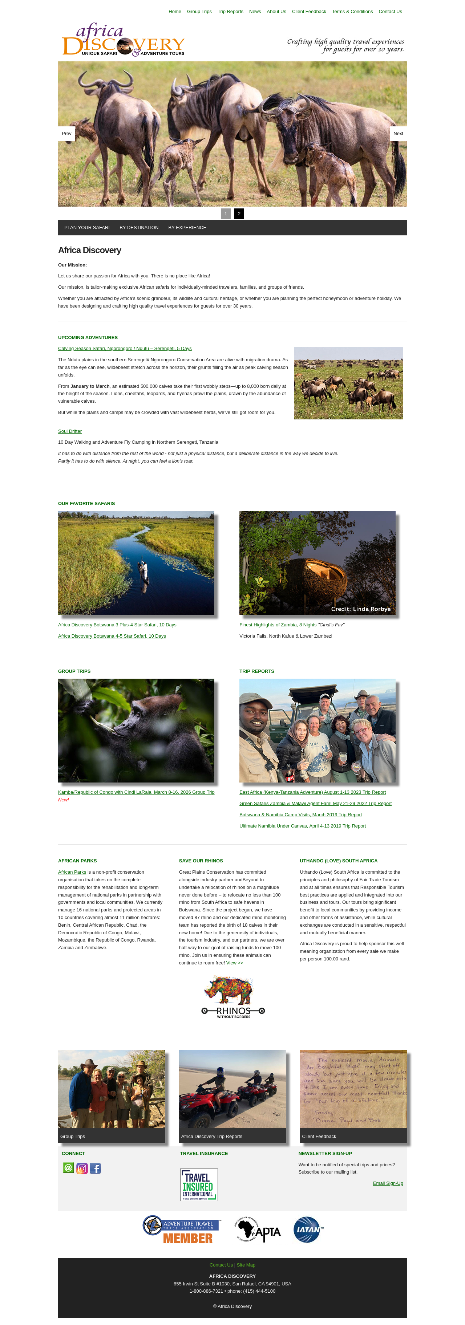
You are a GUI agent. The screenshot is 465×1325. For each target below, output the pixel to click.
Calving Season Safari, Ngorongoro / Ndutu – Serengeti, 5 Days (125, 348)
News (255, 11)
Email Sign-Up (388, 1183)
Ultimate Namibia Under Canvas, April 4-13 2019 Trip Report (302, 826)
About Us (276, 11)
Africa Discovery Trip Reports (211, 1136)
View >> (234, 963)
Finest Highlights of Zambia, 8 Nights (277, 624)
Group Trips (199, 11)
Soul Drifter (70, 431)
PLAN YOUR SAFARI (86, 227)
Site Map (246, 1265)
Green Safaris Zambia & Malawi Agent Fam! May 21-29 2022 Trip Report (315, 803)
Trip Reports (230, 11)
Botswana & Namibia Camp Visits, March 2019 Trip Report (300, 814)
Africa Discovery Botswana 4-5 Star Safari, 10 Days (112, 636)
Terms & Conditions (352, 11)
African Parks (72, 872)
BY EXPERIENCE (186, 227)
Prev (67, 133)
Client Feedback (309, 11)
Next (398, 133)
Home (175, 11)
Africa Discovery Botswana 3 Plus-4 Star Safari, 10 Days (117, 624)
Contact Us (390, 11)
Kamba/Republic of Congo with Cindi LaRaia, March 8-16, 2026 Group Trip (136, 792)
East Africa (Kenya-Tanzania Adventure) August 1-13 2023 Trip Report (312, 792)
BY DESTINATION (137, 227)
